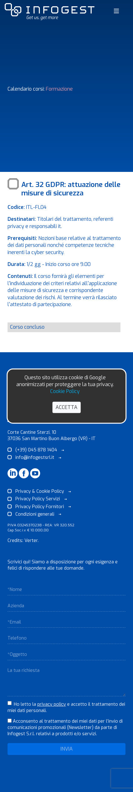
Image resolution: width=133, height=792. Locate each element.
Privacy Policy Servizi (37, 499)
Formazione (59, 89)
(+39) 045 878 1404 (36, 450)
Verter (31, 541)
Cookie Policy (65, 391)
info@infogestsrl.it (34, 457)
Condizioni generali (34, 514)
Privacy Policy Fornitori (39, 507)
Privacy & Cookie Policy (39, 491)
